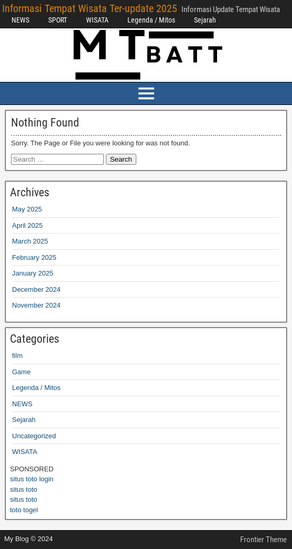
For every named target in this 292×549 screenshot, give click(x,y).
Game (21, 372)
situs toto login (31, 479)
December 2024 (36, 289)
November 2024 (36, 305)
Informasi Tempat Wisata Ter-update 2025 (89, 8)
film (17, 356)
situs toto (23, 489)
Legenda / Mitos (151, 20)
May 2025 (27, 209)
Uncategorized (34, 436)
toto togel (24, 510)
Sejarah (205, 20)
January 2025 (32, 273)
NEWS (20, 20)
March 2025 (30, 241)
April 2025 (27, 225)
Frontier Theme (263, 539)
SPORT (57, 20)
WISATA (97, 20)
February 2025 (34, 257)
